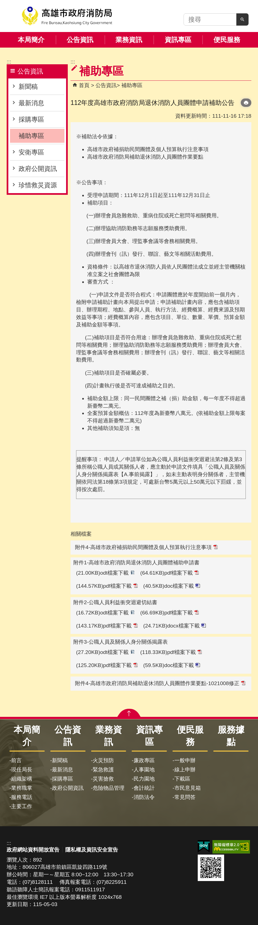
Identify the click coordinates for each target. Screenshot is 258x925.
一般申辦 (185, 760)
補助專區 (31, 135)
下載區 (182, 779)
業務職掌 (21, 788)
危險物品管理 (108, 788)
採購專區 (31, 119)
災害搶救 (103, 779)
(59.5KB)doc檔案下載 (171, 665)
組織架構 (21, 779)
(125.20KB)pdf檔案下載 (107, 665)
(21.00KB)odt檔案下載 (105, 573)
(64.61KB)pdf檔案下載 (169, 573)
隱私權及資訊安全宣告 (91, 850)
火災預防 (103, 760)
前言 (16, 760)
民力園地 (144, 779)
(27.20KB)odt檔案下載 (105, 652)
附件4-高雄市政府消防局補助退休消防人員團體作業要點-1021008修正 (160, 683)
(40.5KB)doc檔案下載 (171, 586)
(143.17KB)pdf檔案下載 (107, 626)
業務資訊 (129, 39)
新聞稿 (28, 86)
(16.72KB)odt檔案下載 (105, 613)
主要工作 (21, 806)
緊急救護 (103, 770)
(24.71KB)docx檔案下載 (174, 626)
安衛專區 (31, 152)
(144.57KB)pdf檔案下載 (107, 586)
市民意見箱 (187, 788)
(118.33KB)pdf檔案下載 (171, 652)
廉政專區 (144, 760)
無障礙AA (231, 846)
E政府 (204, 846)
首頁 (84, 85)
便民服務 (227, 39)
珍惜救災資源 (38, 185)
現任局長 (21, 770)
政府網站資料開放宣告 (33, 850)
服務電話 (21, 797)
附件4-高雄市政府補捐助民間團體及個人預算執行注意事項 (146, 547)
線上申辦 (185, 770)
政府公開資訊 (38, 168)
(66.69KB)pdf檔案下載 (169, 613)
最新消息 (31, 103)
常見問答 (185, 797)
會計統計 (144, 788)
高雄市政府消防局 (67, 16)
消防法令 (144, 797)
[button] (242, 19)
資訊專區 (178, 39)
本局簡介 (31, 39)
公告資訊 (80, 39)
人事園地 (144, 770)
